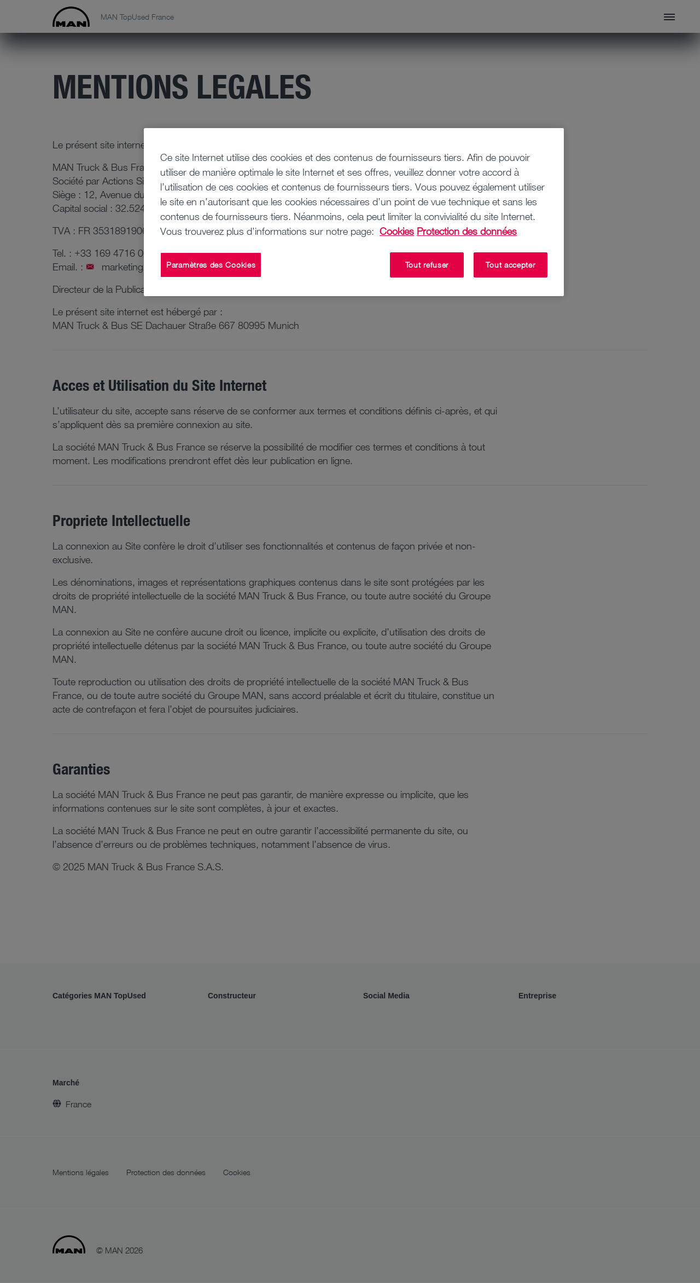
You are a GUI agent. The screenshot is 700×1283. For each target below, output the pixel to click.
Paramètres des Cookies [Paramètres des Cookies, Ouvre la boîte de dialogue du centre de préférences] (210, 264)
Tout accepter (510, 264)
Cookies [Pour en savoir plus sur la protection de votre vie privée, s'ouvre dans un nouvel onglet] (397, 231)
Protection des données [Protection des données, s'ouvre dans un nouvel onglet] (467, 231)
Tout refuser (426, 264)
